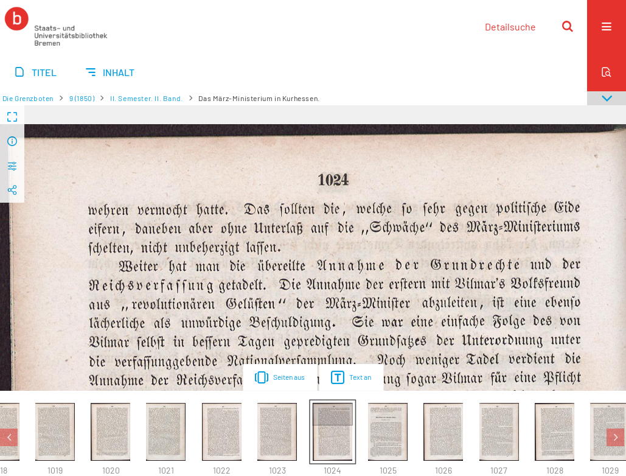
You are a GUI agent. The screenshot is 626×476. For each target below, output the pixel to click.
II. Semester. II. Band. (146, 98)
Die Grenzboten (28, 98)
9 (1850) (82, 98)
